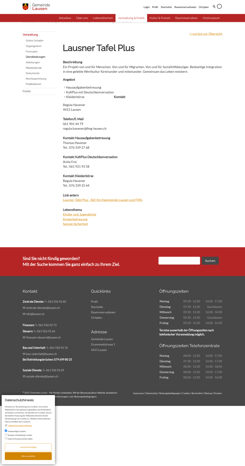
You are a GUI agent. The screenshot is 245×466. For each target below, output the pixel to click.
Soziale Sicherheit (75, 284)
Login (147, 6)
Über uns (82, 18)
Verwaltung (30, 94)
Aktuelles (65, 18)
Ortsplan (204, 6)
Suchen (210, 321)
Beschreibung (72, 122)
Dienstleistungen (35, 117)
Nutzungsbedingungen (85, 456)
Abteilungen (33, 122)
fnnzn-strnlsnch (43, 397)
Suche (214, 11)
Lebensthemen (103, 18)
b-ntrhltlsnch (41, 414)
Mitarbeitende (34, 128)
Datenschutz (151, 453)
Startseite (166, 6)
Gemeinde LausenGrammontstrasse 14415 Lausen (103, 404)
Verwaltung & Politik (131, 18)
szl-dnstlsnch (42, 436)
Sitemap (208, 453)
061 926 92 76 (59, 408)
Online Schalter (34, 100)
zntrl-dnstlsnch (43, 368)
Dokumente (33, 133)
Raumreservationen (185, 6)
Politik (27, 151)
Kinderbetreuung (75, 279)
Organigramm (34, 106)
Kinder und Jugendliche (79, 274)
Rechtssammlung (36, 138)
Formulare (32, 111)
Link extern (71, 255)
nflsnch (35, 374)
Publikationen (33, 144)
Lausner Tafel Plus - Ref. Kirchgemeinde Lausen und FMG (102, 260)
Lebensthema (72, 270)
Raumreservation (186, 18)
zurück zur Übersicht (207, 94)
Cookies (186, 453)
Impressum (138, 453)
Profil (155, 6)
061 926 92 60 (57, 361)
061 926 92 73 (47, 385)
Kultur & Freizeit (160, 18)
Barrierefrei (197, 453)
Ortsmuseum (211, 18)
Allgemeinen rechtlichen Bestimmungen (49, 456)
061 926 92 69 (55, 430)
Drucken (218, 453)
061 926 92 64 (46, 391)
